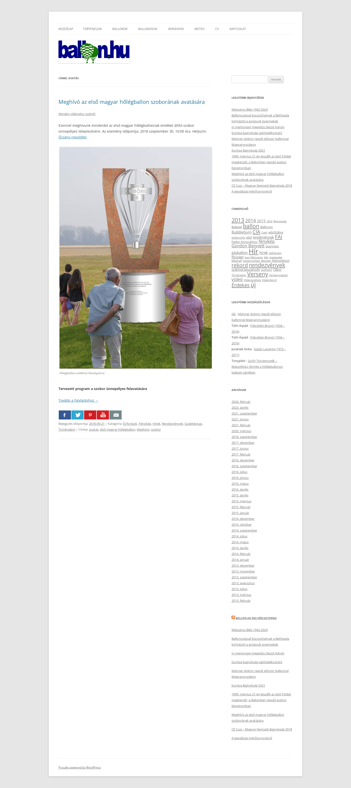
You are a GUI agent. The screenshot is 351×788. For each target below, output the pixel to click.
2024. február (241, 401)
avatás (93, 429)
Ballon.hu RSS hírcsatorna (256, 618)
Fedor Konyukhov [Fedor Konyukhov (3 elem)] (245, 242)
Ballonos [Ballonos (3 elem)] (266, 227)
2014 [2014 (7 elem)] (250, 220)
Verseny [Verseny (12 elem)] (257, 274)
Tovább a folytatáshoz (78, 400)
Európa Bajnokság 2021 (248, 150)
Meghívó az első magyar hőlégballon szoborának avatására (131, 101)
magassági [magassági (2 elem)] (275, 257)
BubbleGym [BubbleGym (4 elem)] (242, 232)
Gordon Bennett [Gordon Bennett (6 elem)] (248, 246)
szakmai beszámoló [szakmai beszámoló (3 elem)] (246, 269)
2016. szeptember (244, 466)
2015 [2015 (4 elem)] (261, 220)
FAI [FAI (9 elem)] (278, 236)
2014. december (243, 518)
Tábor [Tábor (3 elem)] (277, 269)
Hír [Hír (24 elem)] (253, 251)
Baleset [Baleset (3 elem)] (237, 227)
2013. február (241, 600)
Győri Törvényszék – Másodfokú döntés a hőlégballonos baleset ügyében (257, 367)
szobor (156, 429)
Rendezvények (172, 423)
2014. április (240, 548)
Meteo (200, 29)
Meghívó (143, 429)
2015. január (240, 513)
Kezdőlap (65, 29)
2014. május (240, 542)
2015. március (241, 501)
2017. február (241, 454)
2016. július (239, 472)
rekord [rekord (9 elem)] (240, 265)
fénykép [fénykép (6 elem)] (267, 241)
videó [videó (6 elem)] (237, 279)
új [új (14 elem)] (253, 284)
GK (234, 314)
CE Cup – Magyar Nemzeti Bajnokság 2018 (262, 185)
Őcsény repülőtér (72, 137)
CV (217, 29)
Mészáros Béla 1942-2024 (250, 109)
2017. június (240, 448)
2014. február (241, 554)
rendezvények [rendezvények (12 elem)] (267, 265)
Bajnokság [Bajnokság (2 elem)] (279, 221)
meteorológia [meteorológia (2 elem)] (251, 261)
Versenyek (176, 29)
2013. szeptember (244, 577)
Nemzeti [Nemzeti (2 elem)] (266, 261)
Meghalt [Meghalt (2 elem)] (237, 261)
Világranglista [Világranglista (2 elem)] (252, 280)
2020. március (241, 431)
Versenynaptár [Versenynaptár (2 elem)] (278, 275)
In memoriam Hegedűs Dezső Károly (258, 127)
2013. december (243, 565)
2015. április (240, 495)
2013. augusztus (243, 583)
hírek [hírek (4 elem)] (263, 252)
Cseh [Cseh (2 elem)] (264, 232)
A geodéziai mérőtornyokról (252, 191)
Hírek (156, 423)
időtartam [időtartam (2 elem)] (275, 253)
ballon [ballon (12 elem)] (251, 226)
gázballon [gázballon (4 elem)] (240, 252)
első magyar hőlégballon (117, 429)
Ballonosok (147, 29)
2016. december (243, 460)
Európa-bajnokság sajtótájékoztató (257, 133)
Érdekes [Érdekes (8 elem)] (241, 285)
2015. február (241, 507)
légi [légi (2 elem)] (266, 257)
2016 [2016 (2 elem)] (270, 221)
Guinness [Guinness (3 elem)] (272, 246)
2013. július (239, 589)
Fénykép (145, 423)
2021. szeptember (244, 413)
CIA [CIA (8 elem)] (256, 231)
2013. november (243, 571)
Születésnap (193, 423)
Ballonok (119, 29)
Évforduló (130, 423)
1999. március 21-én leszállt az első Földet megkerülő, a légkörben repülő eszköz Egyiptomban (261, 162)
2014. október (242, 524)
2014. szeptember (244, 530)
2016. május (240, 483)
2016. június (240, 478)
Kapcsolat (238, 29)
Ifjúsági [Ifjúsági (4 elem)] (238, 256)
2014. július (239, 536)
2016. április (240, 489)
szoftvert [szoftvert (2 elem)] (266, 270)
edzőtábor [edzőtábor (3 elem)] (275, 232)
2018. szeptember (244, 437)
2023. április (240, 407)
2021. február (241, 425)
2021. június (240, 419)
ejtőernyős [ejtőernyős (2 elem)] (238, 237)
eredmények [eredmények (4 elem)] (263, 237)
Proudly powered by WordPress (79, 767)
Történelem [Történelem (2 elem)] (239, 275)
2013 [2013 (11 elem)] (238, 220)
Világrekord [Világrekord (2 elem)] (269, 280)
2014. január (240, 559)
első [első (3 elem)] (249, 237)
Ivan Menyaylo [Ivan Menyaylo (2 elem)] (253, 257)
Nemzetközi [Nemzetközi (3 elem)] (280, 260)
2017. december (243, 442)
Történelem (92, 29)
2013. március (241, 595)
